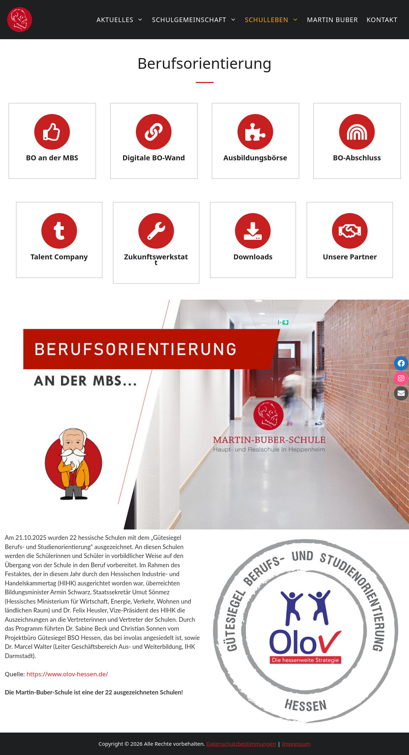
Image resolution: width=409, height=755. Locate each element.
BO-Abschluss (357, 157)
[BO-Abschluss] (357, 132)
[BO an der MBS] (52, 132)
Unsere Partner (350, 257)
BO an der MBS (52, 157)
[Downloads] (253, 231)
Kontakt (382, 19)
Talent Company (59, 257)
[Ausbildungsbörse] (255, 132)
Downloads (252, 257)
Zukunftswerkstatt (156, 259)
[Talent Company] (59, 231)
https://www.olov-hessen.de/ (67, 674)
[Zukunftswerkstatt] (156, 231)
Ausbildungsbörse (255, 157)
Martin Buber (332, 19)
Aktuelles (122, 19)
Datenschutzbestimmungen (241, 743)
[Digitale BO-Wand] (154, 132)
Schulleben (274, 19)
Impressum (296, 743)
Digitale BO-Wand (153, 157)
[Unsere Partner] (350, 231)
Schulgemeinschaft (196, 19)
